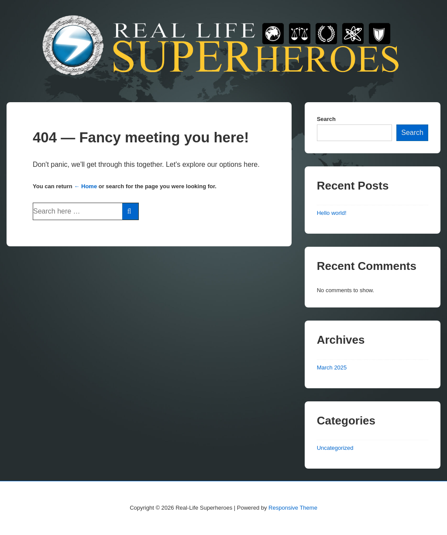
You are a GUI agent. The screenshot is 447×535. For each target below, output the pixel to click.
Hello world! (332, 213)
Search (326, 119)
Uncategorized (335, 448)
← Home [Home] (85, 186)
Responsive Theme (292, 507)
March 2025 (332, 367)
